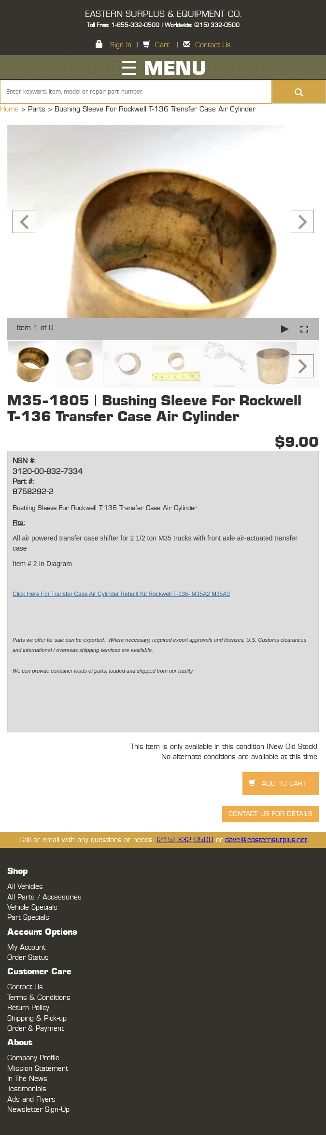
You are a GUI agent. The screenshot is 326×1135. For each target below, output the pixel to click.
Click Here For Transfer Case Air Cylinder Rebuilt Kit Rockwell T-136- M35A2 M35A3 (121, 594)
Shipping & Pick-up (37, 1018)
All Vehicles (25, 886)
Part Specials (28, 917)
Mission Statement (37, 1068)
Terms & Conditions (39, 997)
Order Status (28, 957)
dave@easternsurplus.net (266, 840)
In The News (27, 1078)
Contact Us (213, 45)
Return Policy (28, 1007)
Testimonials (26, 1089)
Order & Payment (35, 1028)
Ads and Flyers (31, 1099)
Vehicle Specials (32, 907)
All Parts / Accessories (44, 897)
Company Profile (33, 1058)
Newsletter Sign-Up (38, 1109)
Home (10, 109)
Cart (162, 45)
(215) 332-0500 (184, 840)
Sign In (120, 45)
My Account (26, 947)
